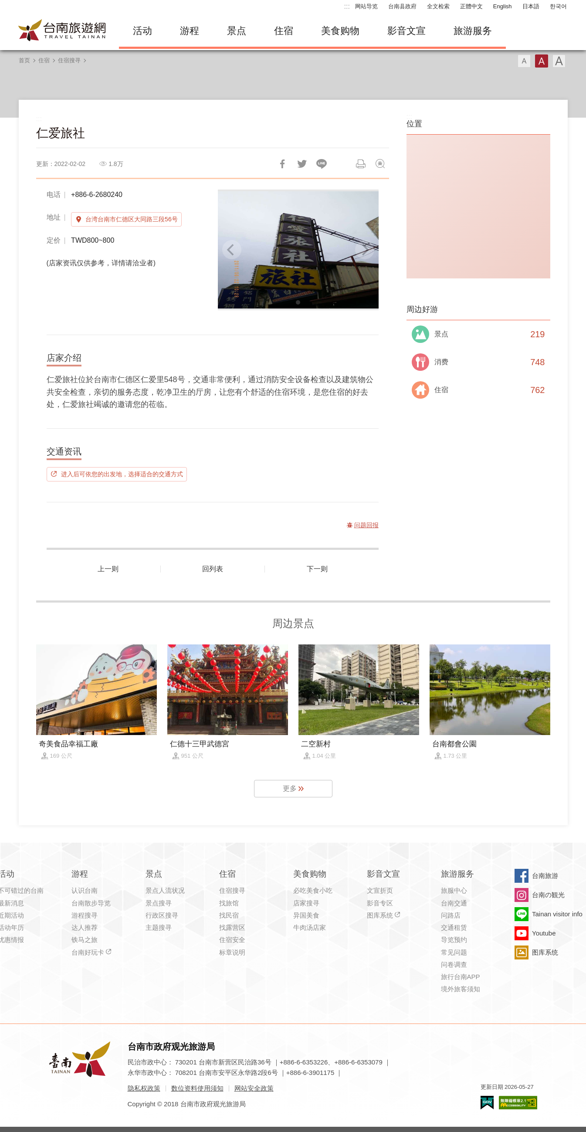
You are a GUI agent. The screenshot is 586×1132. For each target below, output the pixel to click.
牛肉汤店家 (309, 927)
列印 (360, 164)
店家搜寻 (306, 903)
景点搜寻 (159, 903)
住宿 (283, 30)
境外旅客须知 (460, 989)
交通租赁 (454, 927)
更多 (290, 788)
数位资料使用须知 (197, 1088)
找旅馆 (229, 903)
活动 (142, 30)
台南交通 (454, 903)
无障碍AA (518, 1102)
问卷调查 (454, 964)
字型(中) (541, 61)
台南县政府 (402, 6)
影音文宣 (406, 30)
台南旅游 (545, 875)
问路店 (451, 915)
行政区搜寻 (162, 915)
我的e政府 (487, 1102)
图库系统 (380, 915)
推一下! (302, 164)
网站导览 (366, 6)
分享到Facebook (282, 164)
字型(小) (524, 61)
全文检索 (438, 6)
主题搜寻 (159, 927)
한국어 (558, 6)
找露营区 (232, 927)
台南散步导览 (91, 903)
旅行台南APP (460, 976)
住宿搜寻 (69, 60)
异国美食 (306, 915)
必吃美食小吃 (312, 890)
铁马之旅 (84, 939)
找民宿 (229, 915)
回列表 (212, 569)
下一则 (317, 569)
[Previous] (231, 249)
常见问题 (454, 952)
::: (347, 6)
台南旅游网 (62, 30)
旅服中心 (454, 890)
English (502, 6)
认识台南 (84, 890)
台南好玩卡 (87, 952)
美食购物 (340, 30)
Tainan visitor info (557, 914)
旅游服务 (473, 30)
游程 (189, 30)
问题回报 (380, 164)
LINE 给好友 (321, 164)
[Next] (364, 249)
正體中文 (471, 6)
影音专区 (380, 903)
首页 (24, 60)
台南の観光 (548, 894)
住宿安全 (232, 939)
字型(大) (559, 61)
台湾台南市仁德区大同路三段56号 (131, 219)
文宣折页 (380, 890)
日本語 (530, 6)
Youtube (544, 933)
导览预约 (454, 939)
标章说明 (232, 952)
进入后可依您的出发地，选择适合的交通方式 (122, 474)
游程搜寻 (84, 915)
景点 (236, 30)
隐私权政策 (144, 1088)
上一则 (108, 569)
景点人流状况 (165, 890)
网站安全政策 (254, 1088)
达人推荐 (84, 927)
